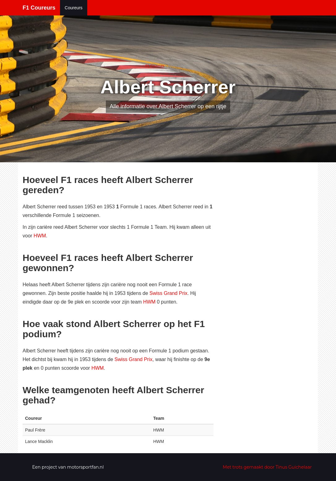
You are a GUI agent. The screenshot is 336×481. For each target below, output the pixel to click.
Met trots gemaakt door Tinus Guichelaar (267, 467)
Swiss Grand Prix (168, 293)
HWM (40, 235)
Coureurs (74, 7)
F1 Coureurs (39, 8)
